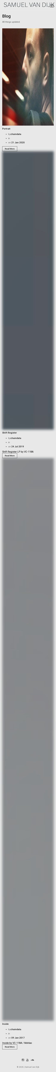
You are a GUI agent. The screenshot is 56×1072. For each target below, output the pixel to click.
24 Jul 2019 (17, 446)
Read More (10, 149)
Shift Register (9, 432)
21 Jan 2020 (18, 142)
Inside (5, 1024)
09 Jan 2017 (18, 1037)
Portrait (6, 128)
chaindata (15, 134)
